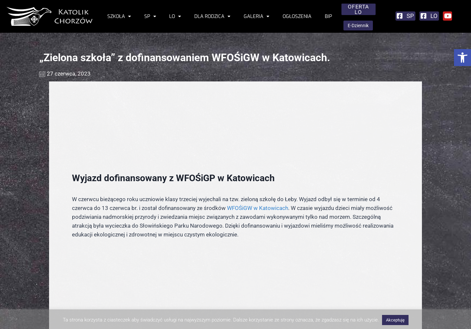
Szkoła (119, 16)
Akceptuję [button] (395, 320)
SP (150, 16)
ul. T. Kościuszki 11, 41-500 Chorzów (80, 291)
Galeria (256, 16)
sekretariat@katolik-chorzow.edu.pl (88, 305)
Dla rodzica (212, 16)
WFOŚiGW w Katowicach (257, 135)
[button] (462, 57)
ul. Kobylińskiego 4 (424, 305)
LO (175, 16)
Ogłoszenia (297, 16)
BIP (328, 16)
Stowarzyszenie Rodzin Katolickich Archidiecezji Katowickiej (390, 298)
